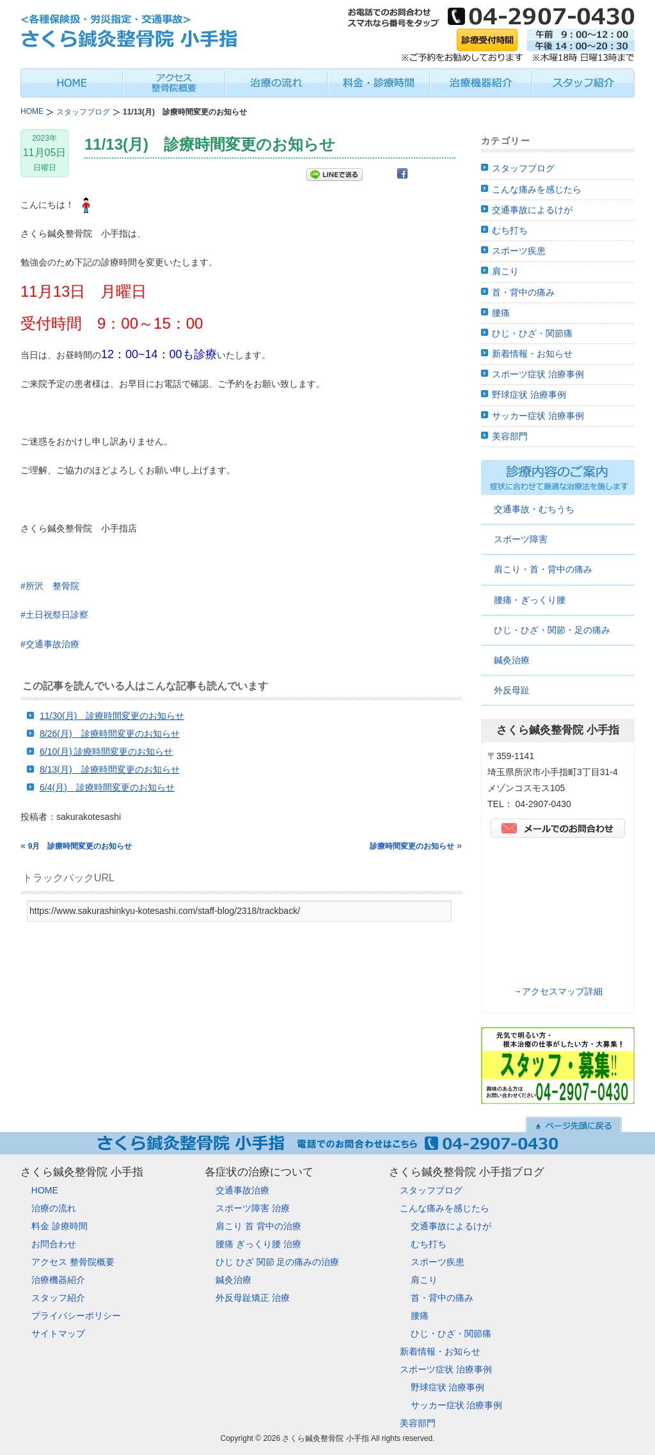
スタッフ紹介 (58, 1298)
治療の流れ (53, 1208)
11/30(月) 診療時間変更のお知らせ (112, 716)
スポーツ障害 (521, 539)
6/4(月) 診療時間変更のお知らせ (107, 787)
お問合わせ (53, 1244)
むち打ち (510, 230)
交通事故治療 (242, 1190)
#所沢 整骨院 (49, 586)
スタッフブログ (523, 168)
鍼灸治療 (512, 660)
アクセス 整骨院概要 (72, 1262)
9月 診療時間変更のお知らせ (80, 846)
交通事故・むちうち (534, 509)
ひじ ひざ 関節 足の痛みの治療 (278, 1262)
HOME (44, 1190)
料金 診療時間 (59, 1226)
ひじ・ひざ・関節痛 (532, 333)
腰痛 (501, 313)
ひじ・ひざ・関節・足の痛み (552, 630)
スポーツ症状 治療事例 (538, 374)
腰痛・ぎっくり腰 (529, 600)
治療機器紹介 (58, 1280)
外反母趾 (512, 690)
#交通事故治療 (49, 644)
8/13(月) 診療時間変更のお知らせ (110, 769)
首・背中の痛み (523, 292)
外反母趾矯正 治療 (253, 1298)
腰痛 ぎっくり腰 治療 (258, 1244)
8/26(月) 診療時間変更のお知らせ (110, 733)
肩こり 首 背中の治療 (258, 1226)
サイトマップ (58, 1333)
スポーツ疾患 (519, 251)
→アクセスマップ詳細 (558, 991)
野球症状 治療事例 (529, 394)
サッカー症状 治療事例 (538, 416)
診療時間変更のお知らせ (412, 846)
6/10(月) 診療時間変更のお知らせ (106, 751)
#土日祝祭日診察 (54, 615)
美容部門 (510, 436)
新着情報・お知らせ (532, 354)
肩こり (505, 271)
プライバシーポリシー (76, 1315)
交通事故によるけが (532, 210)
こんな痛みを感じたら (536, 189)
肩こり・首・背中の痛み (543, 569)
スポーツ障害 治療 (253, 1208)
